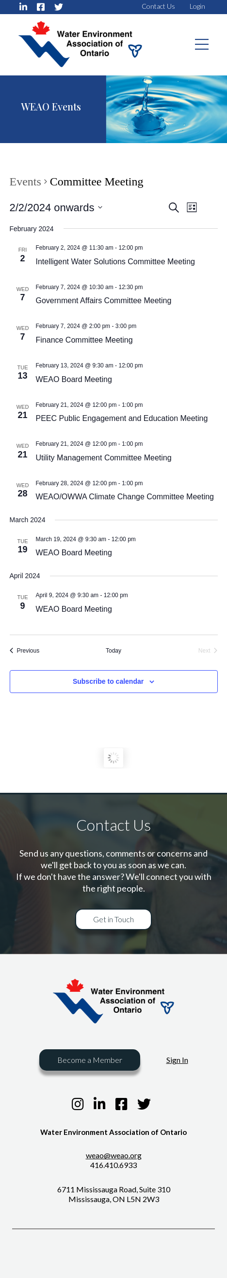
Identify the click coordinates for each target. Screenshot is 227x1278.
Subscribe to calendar (108, 681)
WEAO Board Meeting (74, 379)
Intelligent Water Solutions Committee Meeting (115, 261)
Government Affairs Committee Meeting (104, 300)
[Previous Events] (25, 651)
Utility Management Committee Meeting (104, 458)
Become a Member (89, 1059)
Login (197, 6)
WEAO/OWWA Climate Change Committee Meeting (125, 497)
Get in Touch (113, 919)
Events (25, 182)
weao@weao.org (114, 1155)
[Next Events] (208, 651)
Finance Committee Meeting (84, 340)
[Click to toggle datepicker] (56, 208)
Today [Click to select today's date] (113, 650)
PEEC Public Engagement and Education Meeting (122, 418)
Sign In (177, 1059)
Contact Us (158, 6)
